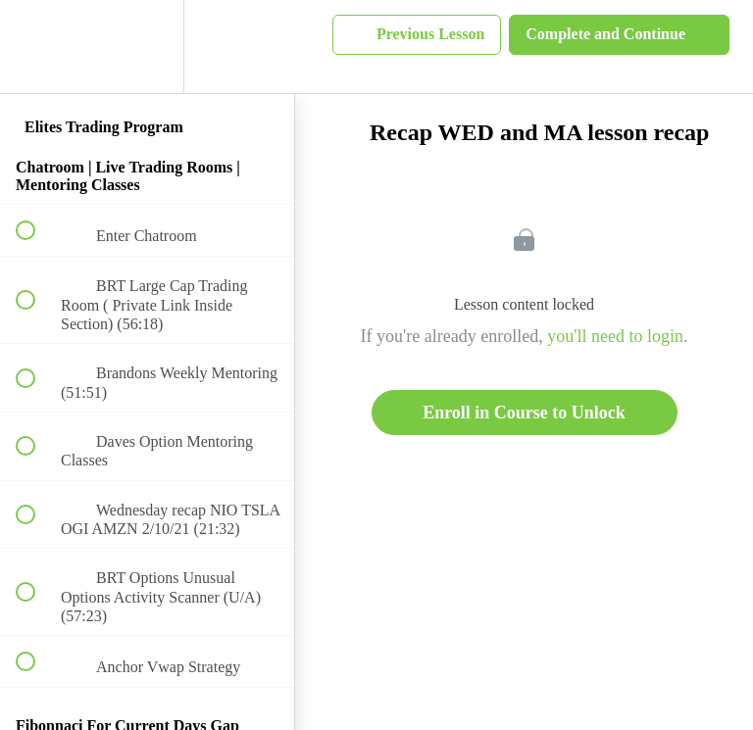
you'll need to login (615, 336)
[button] (36, 46)
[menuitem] (147, 46)
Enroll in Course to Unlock (524, 412)
